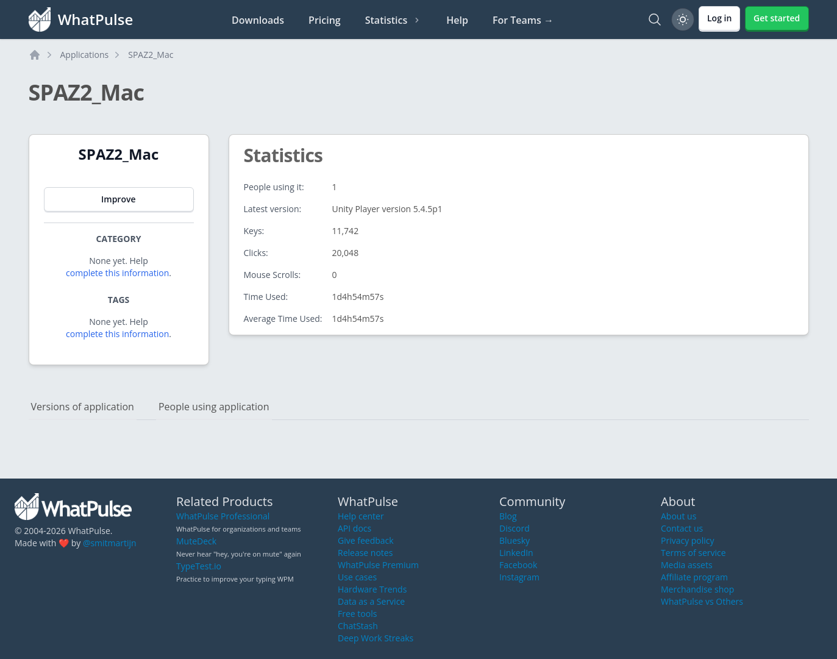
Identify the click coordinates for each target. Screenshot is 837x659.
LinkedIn (516, 552)
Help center (361, 516)
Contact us (682, 528)
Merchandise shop (697, 589)
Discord (514, 528)
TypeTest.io (198, 566)
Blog (508, 516)
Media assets (687, 565)
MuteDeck (196, 541)
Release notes (365, 552)
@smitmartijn (110, 543)
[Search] (654, 19)
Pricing (324, 20)
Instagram (519, 577)
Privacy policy (687, 540)
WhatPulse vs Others (702, 601)
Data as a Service (371, 601)
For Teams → (523, 20)
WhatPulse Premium (378, 565)
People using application (213, 406)
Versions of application (82, 406)
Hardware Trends (372, 589)
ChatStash (358, 626)
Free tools (357, 613)
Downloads (258, 20)
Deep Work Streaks (375, 638)
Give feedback (366, 540)
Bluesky (514, 540)
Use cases (357, 577)
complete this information (117, 273)
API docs (354, 528)
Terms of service (693, 552)
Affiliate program (694, 577)
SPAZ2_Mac (150, 54)
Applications (84, 54)
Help (457, 20)
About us (678, 516)
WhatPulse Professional (222, 516)
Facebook (518, 565)
